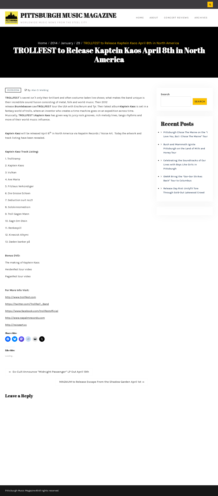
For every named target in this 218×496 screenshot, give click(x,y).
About (154, 17)
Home (140, 17)
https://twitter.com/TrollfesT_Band (27, 304)
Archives (200, 17)
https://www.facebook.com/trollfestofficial (31, 311)
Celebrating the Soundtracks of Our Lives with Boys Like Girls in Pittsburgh (184, 164)
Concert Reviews (176, 17)
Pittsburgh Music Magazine (68, 15)
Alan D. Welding (40, 90)
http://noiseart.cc (16, 324)
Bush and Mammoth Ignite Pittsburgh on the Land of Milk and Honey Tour (184, 148)
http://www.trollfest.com (20, 297)
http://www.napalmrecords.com (25, 317)
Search (165, 94)
